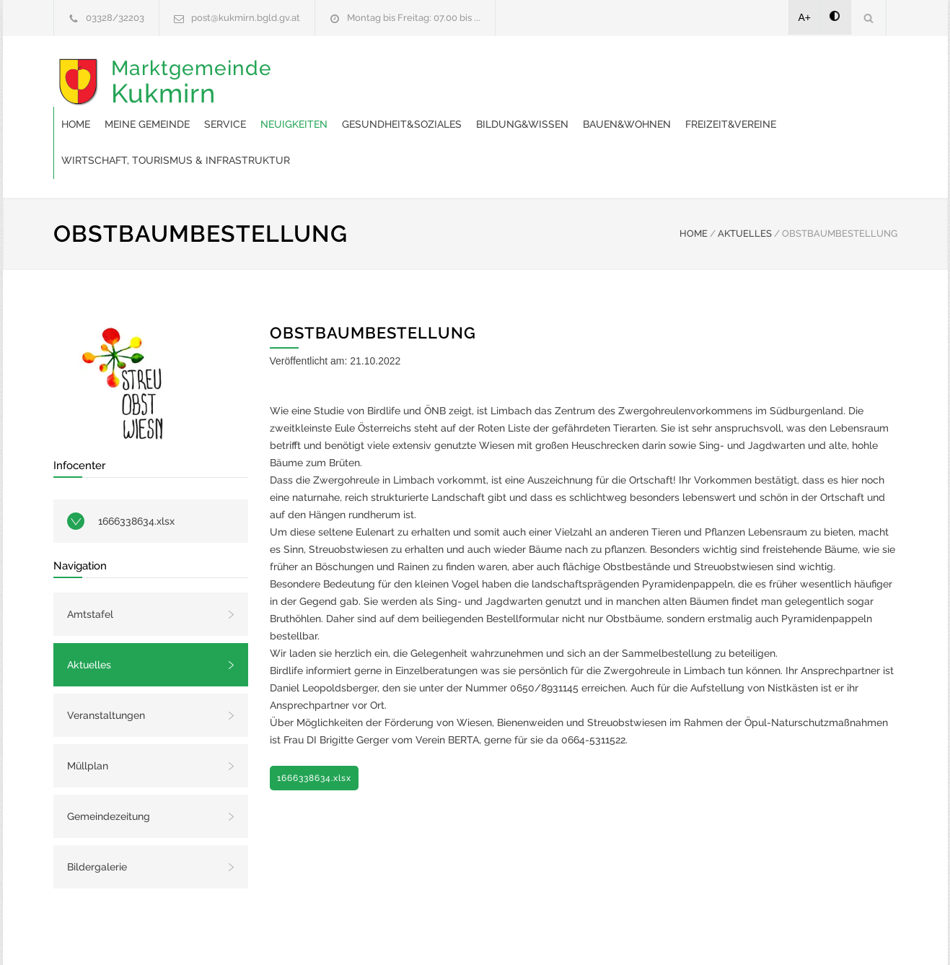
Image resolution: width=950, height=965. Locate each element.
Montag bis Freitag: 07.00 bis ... (413, 17)
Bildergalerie (97, 815)
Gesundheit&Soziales (632, 72)
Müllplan (87, 714)
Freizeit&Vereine (440, 108)
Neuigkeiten (524, 72)
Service (456, 72)
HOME (693, 181)
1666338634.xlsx (136, 469)
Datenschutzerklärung (663, 934)
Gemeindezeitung (108, 764)
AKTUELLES (745, 181)
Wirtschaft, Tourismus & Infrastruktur (614, 108)
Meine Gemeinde (378, 72)
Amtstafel (90, 562)
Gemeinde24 (354, 934)
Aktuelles (89, 613)
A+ (805, 17)
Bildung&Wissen (753, 72)
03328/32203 (115, 17)
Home (306, 72)
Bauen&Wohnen (336, 108)
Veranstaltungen (106, 663)
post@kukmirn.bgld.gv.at (245, 17)
